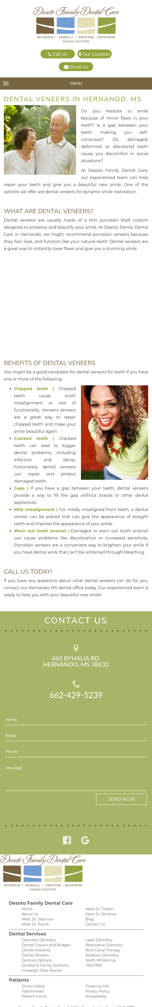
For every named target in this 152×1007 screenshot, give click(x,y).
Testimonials (32, 981)
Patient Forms (33, 986)
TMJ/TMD (93, 954)
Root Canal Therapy (102, 938)
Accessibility (95, 986)
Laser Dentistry (98, 927)
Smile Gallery (32, 975)
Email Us (76, 67)
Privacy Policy (97, 981)
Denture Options (35, 949)
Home (27, 895)
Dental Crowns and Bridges (44, 933)
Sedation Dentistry (101, 943)
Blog (89, 906)
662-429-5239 (76, 681)
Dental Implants (35, 938)
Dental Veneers (34, 943)
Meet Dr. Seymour (37, 906)
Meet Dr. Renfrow (100, 901)
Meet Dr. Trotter (99, 895)
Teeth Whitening (99, 949)
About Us (29, 901)
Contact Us (95, 911)
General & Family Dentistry (44, 954)
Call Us (57, 54)
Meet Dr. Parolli (34, 911)
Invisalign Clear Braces (40, 959)
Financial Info (97, 975)
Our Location (94, 54)
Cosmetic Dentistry (37, 927)
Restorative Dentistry (103, 933)
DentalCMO (117, 998)
